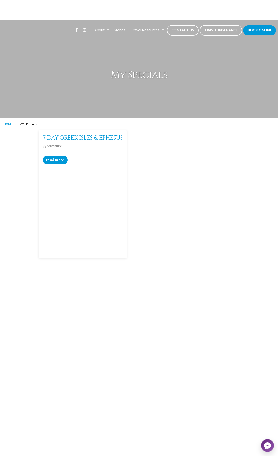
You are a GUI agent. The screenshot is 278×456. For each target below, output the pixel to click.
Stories (120, 30)
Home (8, 124)
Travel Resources (145, 30)
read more (55, 160)
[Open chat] (267, 445)
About (99, 30)
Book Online (260, 30)
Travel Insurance (221, 30)
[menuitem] (76, 30)
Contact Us (182, 30)
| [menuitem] (90, 30)
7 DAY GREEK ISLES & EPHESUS (83, 138)
